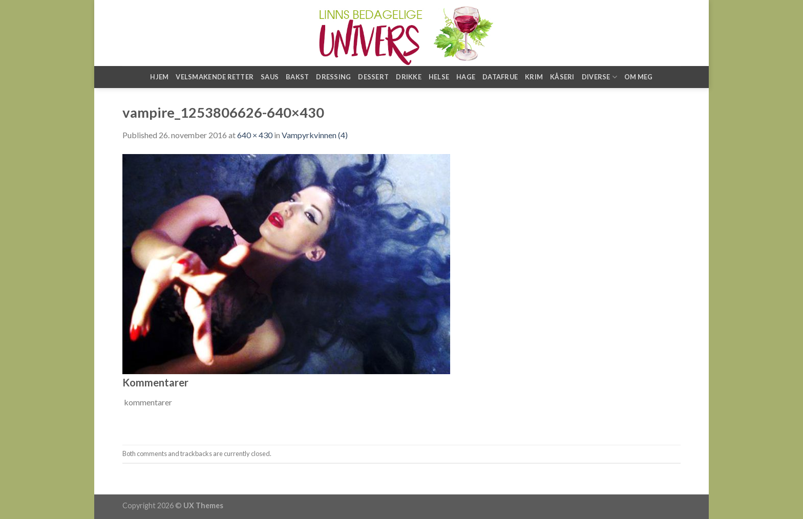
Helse (439, 77)
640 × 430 (254, 135)
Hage (465, 77)
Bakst (297, 77)
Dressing (333, 77)
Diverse (599, 77)
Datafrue (500, 77)
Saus (270, 77)
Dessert (373, 77)
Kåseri (562, 77)
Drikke (408, 77)
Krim (534, 77)
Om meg (638, 77)
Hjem (159, 77)
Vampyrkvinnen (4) (315, 135)
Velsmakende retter (214, 77)
